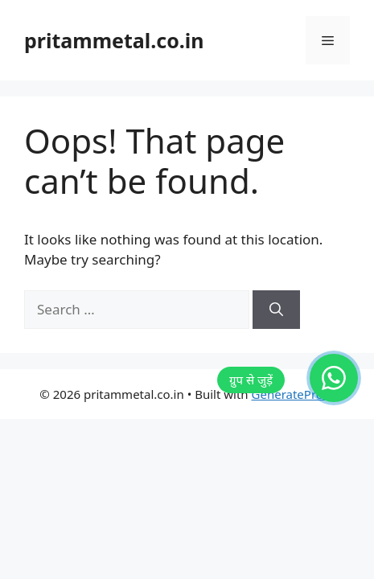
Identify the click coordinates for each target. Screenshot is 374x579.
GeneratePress (293, 394)
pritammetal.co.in (114, 40)
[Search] (276, 309)
